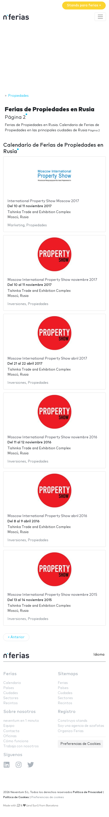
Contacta (11, 731)
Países (8, 688)
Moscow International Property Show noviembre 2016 (52, 437)
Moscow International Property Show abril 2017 (47, 358)
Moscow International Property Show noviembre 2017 (52, 279)
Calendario (12, 683)
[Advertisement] (54, 58)
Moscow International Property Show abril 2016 (47, 516)
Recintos (10, 703)
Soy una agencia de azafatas (81, 725)
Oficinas (10, 736)
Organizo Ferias (71, 731)
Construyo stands (72, 720)
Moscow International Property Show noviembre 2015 (52, 594)
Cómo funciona (15, 741)
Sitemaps (68, 674)
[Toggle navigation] (100, 17)
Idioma (98, 654)
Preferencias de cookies (47, 797)
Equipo (8, 725)
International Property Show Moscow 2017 (43, 201)
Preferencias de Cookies (80, 744)
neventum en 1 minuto (21, 720)
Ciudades (10, 693)
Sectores (10, 698)
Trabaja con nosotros (21, 746)
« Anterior (16, 637)
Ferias (10, 674)
